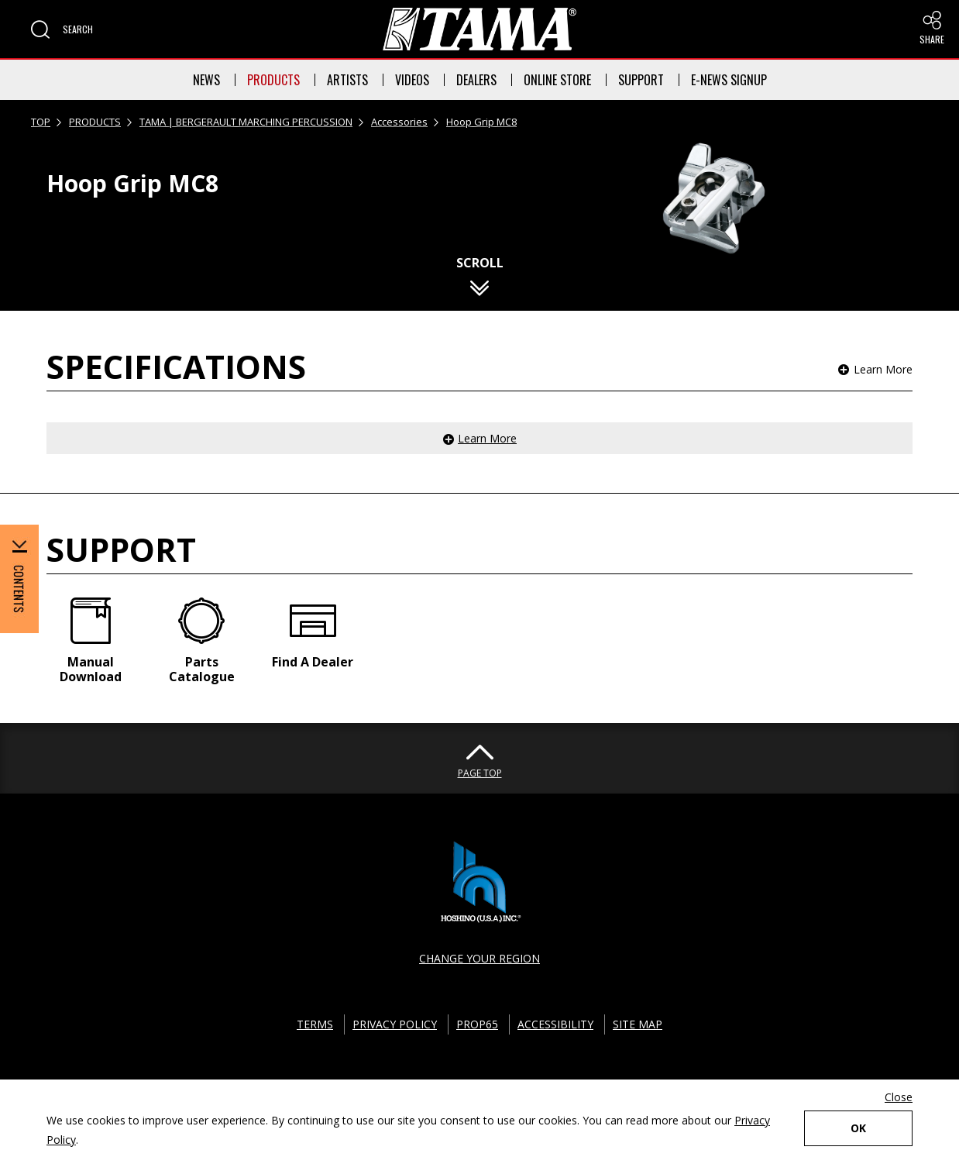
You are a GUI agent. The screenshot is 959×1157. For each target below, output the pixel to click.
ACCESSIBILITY (555, 1024)
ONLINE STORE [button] (557, 80)
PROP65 (477, 1024)
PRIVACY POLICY (394, 1024)
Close (899, 1097)
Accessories (399, 122)
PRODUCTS (273, 80)
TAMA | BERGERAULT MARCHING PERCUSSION (245, 122)
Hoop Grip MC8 (481, 122)
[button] (62, 29)
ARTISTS (347, 80)
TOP (40, 122)
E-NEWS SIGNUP (729, 80)
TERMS (315, 1024)
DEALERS (476, 80)
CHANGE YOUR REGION (479, 958)
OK (858, 1128)
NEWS (206, 80)
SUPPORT (641, 80)
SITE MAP (637, 1024)
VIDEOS (412, 80)
